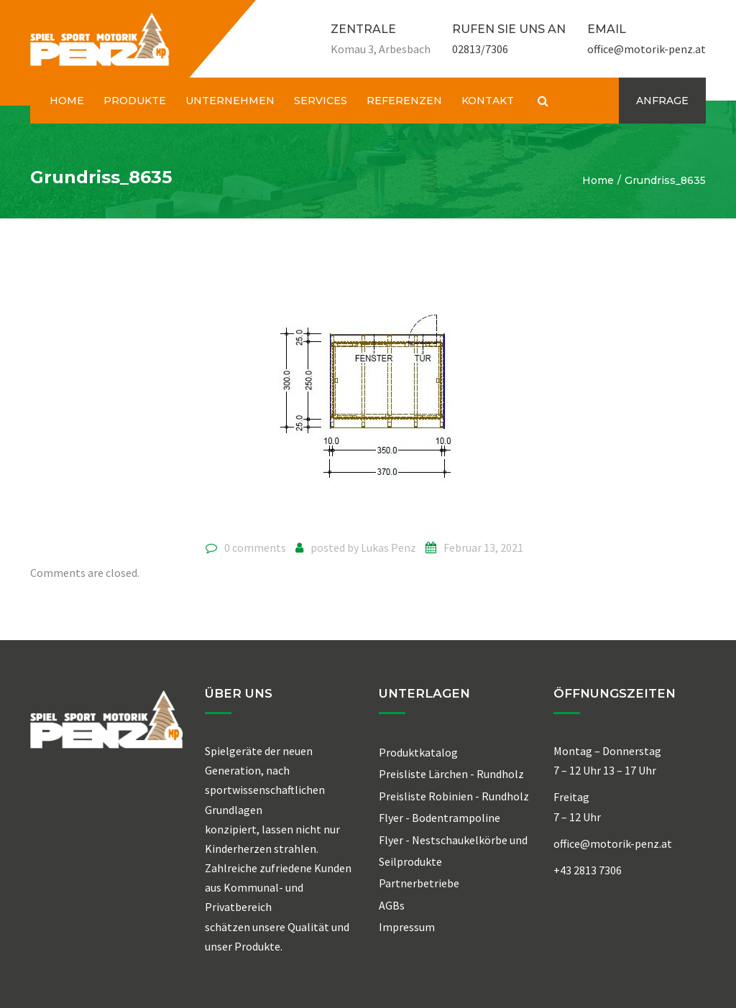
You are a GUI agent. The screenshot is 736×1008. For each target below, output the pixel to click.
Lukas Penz (388, 547)
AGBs (392, 905)
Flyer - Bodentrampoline (439, 817)
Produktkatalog (418, 752)
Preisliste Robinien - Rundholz (454, 796)
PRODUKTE (135, 100)
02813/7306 (480, 49)
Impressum (407, 927)
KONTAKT (487, 100)
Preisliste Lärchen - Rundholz (451, 774)
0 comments (255, 547)
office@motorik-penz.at (646, 49)
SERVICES (320, 100)
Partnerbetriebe (419, 883)
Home (598, 180)
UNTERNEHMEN (230, 100)
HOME (67, 100)
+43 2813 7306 (587, 870)
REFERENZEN (404, 100)
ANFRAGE (662, 100)
